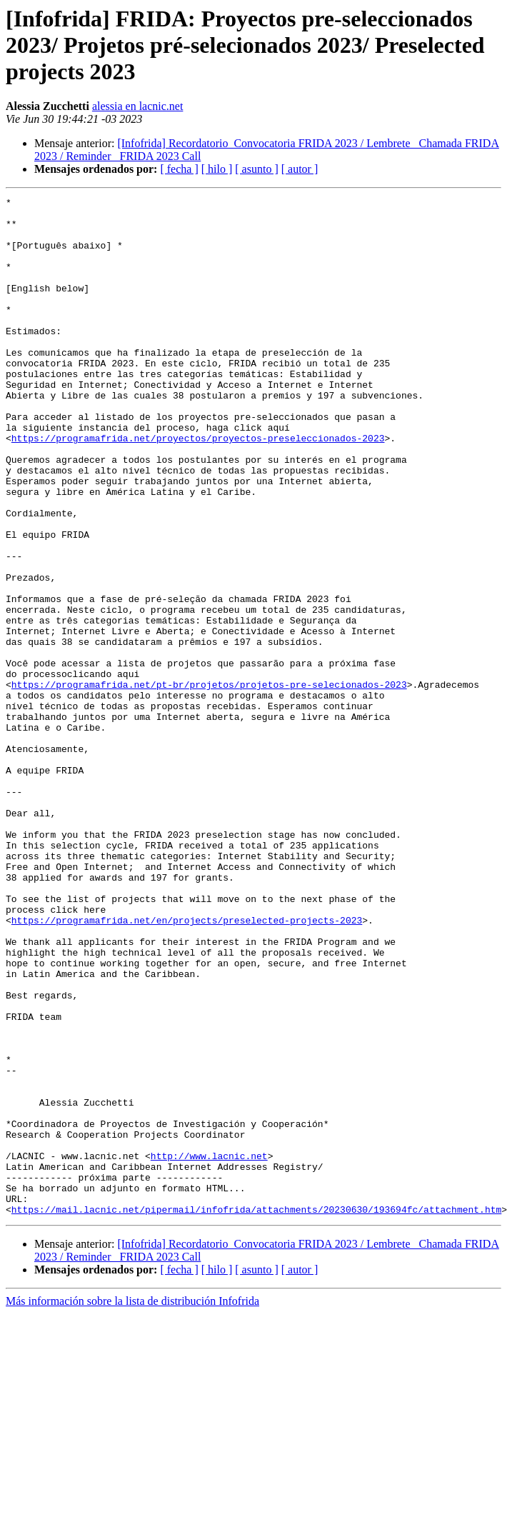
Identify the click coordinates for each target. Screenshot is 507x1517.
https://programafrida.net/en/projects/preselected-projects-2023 (186, 1065)
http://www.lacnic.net (209, 1348)
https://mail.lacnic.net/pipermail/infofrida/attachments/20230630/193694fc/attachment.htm (256, 1412)
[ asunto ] (256, 169)
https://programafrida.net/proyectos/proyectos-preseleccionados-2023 (198, 487)
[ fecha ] (179, 169)
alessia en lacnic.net (138, 106)
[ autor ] (299, 169)
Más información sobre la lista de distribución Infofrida (132, 1504)
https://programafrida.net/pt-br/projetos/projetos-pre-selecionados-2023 (209, 782)
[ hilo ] (217, 169)
